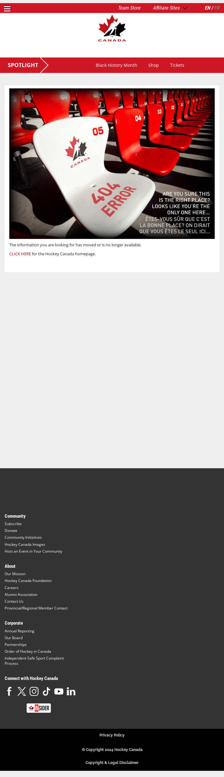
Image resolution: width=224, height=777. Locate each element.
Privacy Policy (112, 735)
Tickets (177, 65)
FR (216, 8)
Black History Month (116, 65)
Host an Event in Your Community (33, 551)
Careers (12, 587)
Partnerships (16, 644)
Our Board (14, 637)
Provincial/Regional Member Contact (36, 608)
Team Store (129, 8)
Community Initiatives (23, 537)
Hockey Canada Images (25, 544)
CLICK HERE (20, 254)
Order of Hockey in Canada (28, 651)
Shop (153, 65)
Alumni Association (21, 594)
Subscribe (13, 523)
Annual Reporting (19, 631)
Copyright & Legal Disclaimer (112, 763)
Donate (11, 530)
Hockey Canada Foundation (28, 580)
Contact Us (14, 601)
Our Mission (15, 573)
